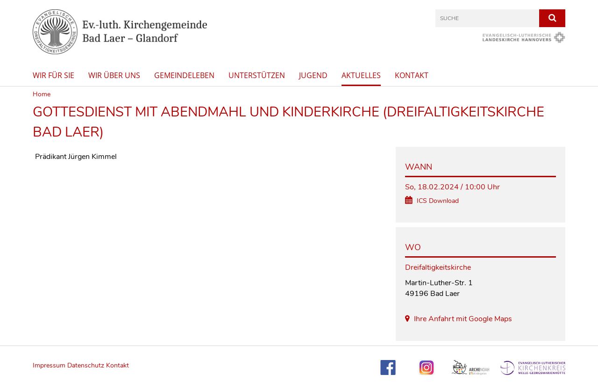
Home (41, 94)
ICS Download (438, 200)
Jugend (313, 75)
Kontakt (411, 75)
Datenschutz (85, 365)
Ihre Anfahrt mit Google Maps (463, 319)
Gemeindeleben (184, 75)
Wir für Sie (53, 75)
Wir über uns (114, 75)
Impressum (50, 365)
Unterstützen (256, 75)
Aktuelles (361, 75)
